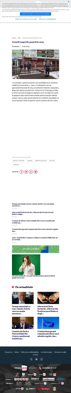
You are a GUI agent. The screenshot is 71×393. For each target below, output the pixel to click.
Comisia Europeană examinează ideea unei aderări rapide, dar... (35, 230)
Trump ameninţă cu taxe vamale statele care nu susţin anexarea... (33, 205)
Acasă (14, 38)
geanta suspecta (40, 160)
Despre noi (8, 352)
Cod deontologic (46, 352)
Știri (19, 38)
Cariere (16, 352)
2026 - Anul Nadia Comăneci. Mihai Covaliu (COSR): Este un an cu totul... (35, 239)
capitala (29, 160)
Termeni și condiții (60, 352)
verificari (16, 164)
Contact (35, 355)
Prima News (21, 368)
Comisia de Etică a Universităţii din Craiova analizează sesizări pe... (33, 222)
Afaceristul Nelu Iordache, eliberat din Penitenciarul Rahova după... (32, 213)
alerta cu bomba (18, 160)
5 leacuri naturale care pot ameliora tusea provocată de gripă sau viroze (33, 277)
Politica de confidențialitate (30, 352)
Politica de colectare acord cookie (26, 19)
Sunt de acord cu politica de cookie (35, 14)
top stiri (52, 160)
